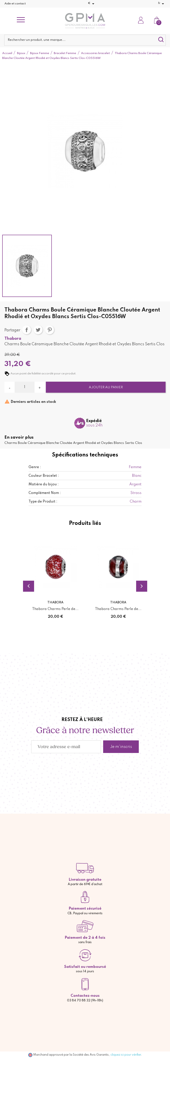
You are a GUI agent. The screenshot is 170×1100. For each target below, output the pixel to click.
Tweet (38, 329)
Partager (26, 329)
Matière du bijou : (44, 484)
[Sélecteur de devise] (92, 3)
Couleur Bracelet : (44, 476)
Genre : (35, 467)
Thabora (12, 339)
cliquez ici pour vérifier (125, 1054)
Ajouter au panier (106, 387)
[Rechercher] (85, 40)
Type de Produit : (43, 501)
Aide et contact (15, 3)
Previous (28, 586)
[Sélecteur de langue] (162, 3)
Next (141, 586)
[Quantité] (24, 387)
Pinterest (49, 329)
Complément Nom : (45, 493)
